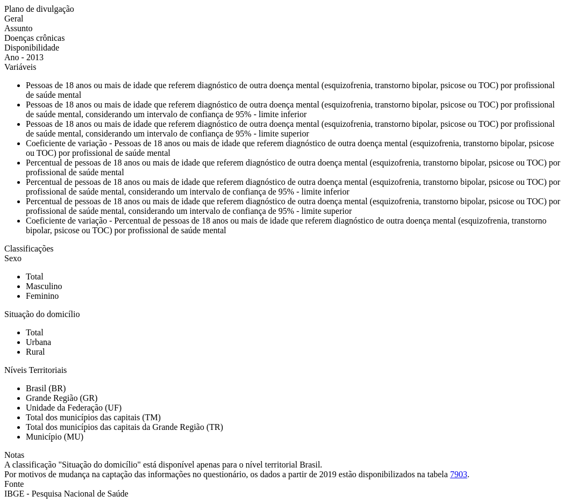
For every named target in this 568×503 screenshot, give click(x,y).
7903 (458, 474)
